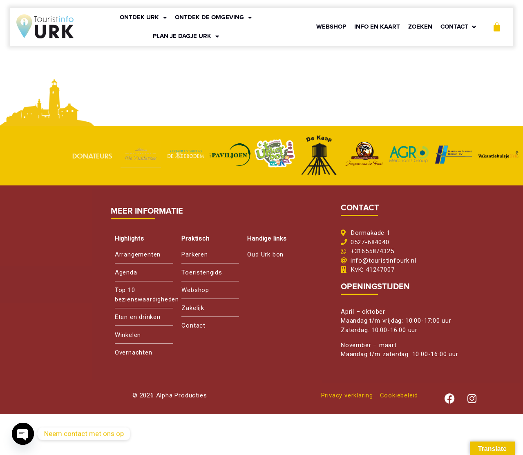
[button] (459, 27)
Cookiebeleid (399, 395)
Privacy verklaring (347, 395)
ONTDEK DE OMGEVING (213, 18)
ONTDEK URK (143, 18)
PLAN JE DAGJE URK (186, 36)
